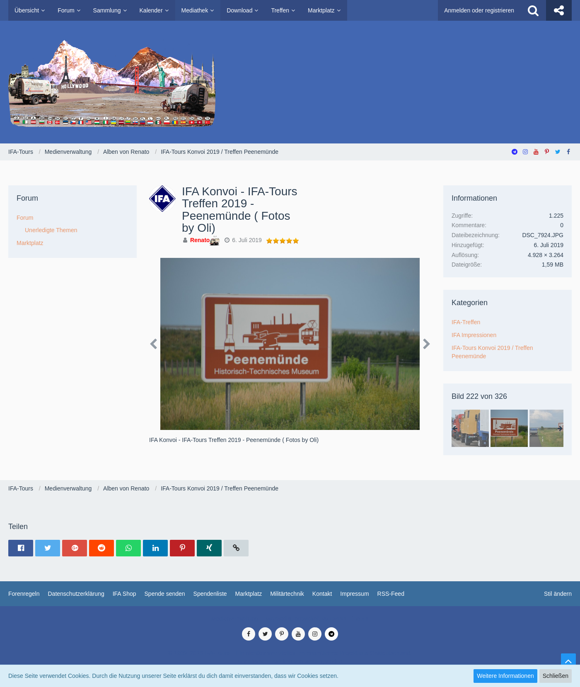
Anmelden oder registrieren (479, 10)
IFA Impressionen (474, 335)
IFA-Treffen (466, 322)
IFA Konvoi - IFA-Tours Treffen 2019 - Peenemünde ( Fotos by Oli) (239, 209)
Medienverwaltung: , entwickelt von (290, 618)
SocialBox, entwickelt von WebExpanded (289, 661)
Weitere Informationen (505, 675)
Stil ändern (558, 593)
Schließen (555, 675)
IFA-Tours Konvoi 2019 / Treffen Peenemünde (492, 352)
